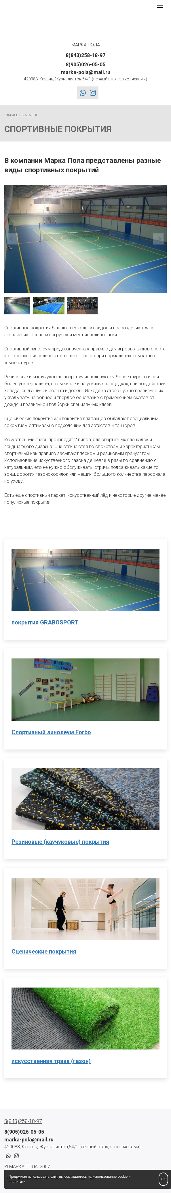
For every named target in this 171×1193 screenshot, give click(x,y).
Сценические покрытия (44, 951)
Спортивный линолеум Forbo (51, 732)
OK (163, 1179)
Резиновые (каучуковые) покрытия (60, 841)
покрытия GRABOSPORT (45, 622)
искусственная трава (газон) (51, 1061)
